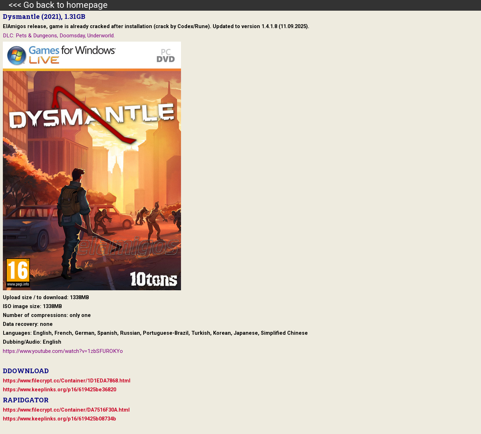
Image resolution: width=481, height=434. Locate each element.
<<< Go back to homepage (54, 5)
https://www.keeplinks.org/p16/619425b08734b (59, 419)
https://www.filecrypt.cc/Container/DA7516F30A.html (66, 410)
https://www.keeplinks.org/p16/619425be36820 (59, 390)
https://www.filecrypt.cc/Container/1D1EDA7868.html (66, 381)
